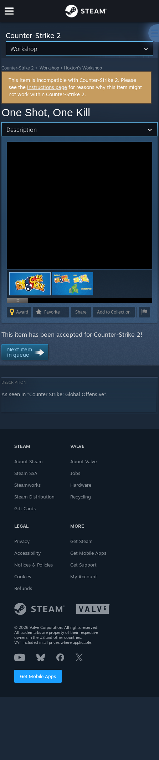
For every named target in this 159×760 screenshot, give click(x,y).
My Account (83, 576)
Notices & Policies (33, 565)
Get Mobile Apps (38, 676)
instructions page (47, 87)
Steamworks (27, 485)
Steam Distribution (34, 497)
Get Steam (81, 541)
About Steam (28, 461)
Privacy (22, 541)
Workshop (49, 68)
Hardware (80, 485)
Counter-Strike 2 (17, 68)
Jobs (75, 473)
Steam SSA (25, 473)
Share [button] (81, 312)
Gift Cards (25, 508)
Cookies (22, 576)
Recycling (80, 497)
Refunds (23, 588)
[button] (72, 283)
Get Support (83, 565)
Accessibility (27, 553)
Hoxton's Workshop (83, 68)
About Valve (83, 461)
